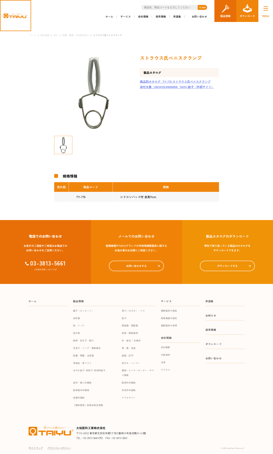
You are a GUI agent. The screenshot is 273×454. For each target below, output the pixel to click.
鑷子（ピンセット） (83, 310)
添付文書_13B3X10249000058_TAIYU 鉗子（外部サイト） (177, 87)
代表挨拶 (165, 354)
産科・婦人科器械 (82, 382)
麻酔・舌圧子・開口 (83, 340)
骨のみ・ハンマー (131, 362)
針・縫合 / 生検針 (131, 340)
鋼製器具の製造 (169, 310)
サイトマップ (36, 448)
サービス (125, 16)
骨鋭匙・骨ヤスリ (82, 362)
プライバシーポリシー (59, 448)
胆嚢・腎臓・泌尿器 (83, 355)
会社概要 (165, 347)
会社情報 (143, 16)
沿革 (163, 362)
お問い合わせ (199, 16)
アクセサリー (129, 397)
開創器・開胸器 (130, 325)
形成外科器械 (129, 390)
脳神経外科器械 (81, 390)
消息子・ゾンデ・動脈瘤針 (87, 347)
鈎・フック (79, 325)
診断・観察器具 (130, 332)
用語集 (177, 16)
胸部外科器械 (129, 382)
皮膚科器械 (79, 397)
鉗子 (124, 318)
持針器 (76, 318)
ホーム (109, 16)
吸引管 (76, 332)
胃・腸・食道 (129, 347)
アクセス (165, 369)
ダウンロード (213, 344)
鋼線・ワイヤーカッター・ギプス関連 (138, 373)
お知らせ (210, 315)
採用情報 (161, 16)
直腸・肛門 (127, 355)
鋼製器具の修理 (169, 325)
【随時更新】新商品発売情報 (88, 405)
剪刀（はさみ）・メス (133, 310)
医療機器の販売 (169, 318)
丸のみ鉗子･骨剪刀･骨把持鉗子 (89, 370)
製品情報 (78, 301)
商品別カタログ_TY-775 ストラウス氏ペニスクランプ (175, 81)
